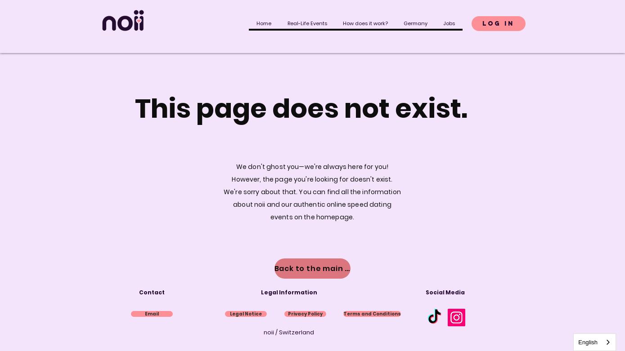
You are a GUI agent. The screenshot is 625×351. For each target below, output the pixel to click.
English (588, 342)
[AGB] (372, 314)
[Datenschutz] (305, 314)
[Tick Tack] (434, 317)
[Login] (499, 23)
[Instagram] (456, 317)
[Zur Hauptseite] (312, 268)
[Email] (152, 314)
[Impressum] (246, 314)
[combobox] (594, 342)
